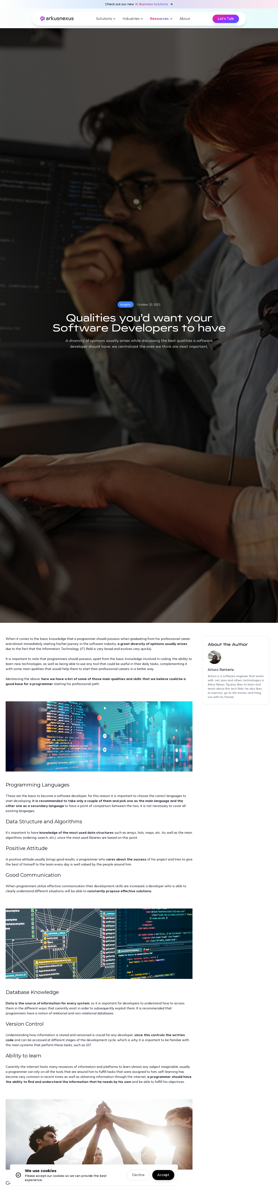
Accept (163, 1175)
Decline (138, 1175)
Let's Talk (226, 19)
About (185, 19)
